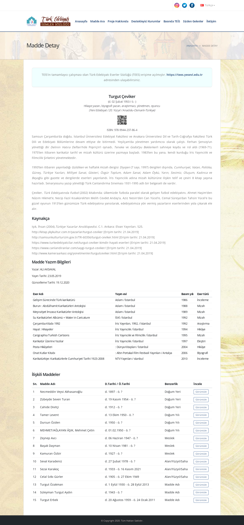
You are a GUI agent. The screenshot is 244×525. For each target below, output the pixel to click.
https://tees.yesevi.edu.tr (185, 75)
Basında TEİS (171, 21)
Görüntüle (201, 391)
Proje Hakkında (118, 21)
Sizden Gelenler (193, 21)
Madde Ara (97, 21)
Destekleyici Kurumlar (145, 21)
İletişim (211, 21)
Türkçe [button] (207, 5)
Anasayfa (81, 21)
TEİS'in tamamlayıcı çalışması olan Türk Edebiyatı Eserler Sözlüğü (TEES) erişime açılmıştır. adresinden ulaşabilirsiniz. (122, 77)
